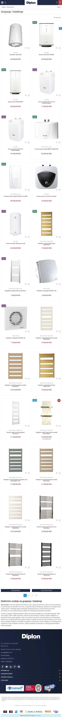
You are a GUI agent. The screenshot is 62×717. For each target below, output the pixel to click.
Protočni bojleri (46, 147)
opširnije (38, 715)
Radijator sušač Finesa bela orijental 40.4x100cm (46, 433)
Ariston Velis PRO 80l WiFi (15, 101)
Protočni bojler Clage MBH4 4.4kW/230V (46, 149)
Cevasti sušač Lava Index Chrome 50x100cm (46, 527)
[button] (5, 2)
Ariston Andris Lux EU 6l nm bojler (46, 196)
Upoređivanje (15, 590)
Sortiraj (3, 7)
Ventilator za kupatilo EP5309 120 (15, 338)
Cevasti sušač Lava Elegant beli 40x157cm (15, 433)
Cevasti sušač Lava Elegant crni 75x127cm (46, 574)
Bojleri (15, 52)
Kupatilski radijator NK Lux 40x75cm (15, 290)
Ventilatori (46, 288)
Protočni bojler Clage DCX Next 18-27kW (15, 196)
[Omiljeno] (57, 2)
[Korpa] (60, 4)
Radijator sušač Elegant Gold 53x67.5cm (46, 386)
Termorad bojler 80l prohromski (15, 243)
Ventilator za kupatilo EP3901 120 (46, 290)
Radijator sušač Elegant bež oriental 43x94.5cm (15, 386)
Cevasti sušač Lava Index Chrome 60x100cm (15, 574)
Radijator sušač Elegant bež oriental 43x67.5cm (46, 480)
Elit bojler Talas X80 (15, 54)
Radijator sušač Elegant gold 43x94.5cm (46, 244)
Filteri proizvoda (46, 590)
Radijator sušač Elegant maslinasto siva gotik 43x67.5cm (15, 480)
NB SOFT (33, 705)
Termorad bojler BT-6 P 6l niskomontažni (15, 149)
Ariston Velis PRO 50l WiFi (46, 54)
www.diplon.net (23, 705)
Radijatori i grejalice (46, 241)
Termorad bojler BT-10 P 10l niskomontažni (46, 102)
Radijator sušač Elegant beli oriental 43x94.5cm (15, 527)
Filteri (59, 7)
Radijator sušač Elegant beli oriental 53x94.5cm (46, 338)
